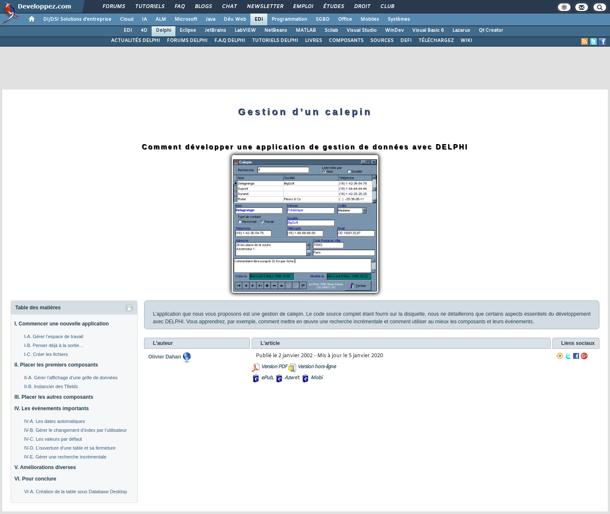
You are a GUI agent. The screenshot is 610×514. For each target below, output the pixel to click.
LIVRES (313, 41)
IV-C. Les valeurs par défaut (53, 439)
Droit (362, 6)
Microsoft (186, 19)
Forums (113, 6)
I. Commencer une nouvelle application (61, 324)
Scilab (331, 30)
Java (210, 19)
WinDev (394, 30)
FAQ (179, 6)
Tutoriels (149, 6)
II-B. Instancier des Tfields (51, 386)
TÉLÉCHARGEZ (436, 41)
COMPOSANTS (346, 41)
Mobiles (369, 19)
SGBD (323, 19)
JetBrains (215, 30)
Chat (229, 6)
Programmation (289, 19)
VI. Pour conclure (35, 479)
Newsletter (264, 6)
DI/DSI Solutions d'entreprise (77, 19)
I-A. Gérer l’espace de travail (53, 336)
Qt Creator (491, 30)
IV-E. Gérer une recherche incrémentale (65, 456)
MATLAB (306, 30)
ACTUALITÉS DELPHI (135, 41)
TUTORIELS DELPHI (275, 41)
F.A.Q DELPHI (229, 41)
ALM (160, 19)
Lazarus (461, 30)
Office (345, 19)
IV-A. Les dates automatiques (54, 421)
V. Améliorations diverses (45, 467)
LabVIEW (245, 30)
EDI (259, 19)
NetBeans (275, 30)
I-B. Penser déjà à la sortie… (54, 345)
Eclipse (188, 30)
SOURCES (382, 41)
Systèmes (399, 19)
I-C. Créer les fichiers (46, 354)
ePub (266, 378)
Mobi (316, 378)
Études (333, 6)
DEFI (406, 41)
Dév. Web (235, 19)
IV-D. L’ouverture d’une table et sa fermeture (70, 447)
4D (144, 30)
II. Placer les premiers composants (56, 365)
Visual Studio (362, 30)
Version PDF (274, 367)
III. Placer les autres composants (53, 397)
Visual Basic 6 (428, 30)
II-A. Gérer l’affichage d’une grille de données (71, 377)
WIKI (466, 41)
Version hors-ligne (316, 367)
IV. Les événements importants (51, 408)
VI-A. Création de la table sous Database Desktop (75, 491)
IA (144, 19)
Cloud (126, 19)
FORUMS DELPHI (187, 41)
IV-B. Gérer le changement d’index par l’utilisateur (75, 430)
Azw (289, 378)
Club (386, 6)
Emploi (302, 6)
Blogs (203, 6)
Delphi (163, 30)
